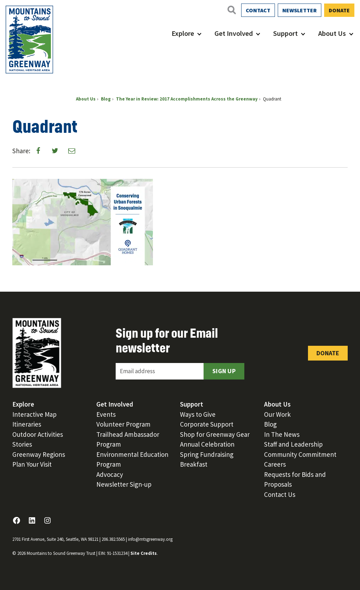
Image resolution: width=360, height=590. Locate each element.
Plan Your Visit (32, 464)
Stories (22, 444)
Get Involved (233, 33)
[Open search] (231, 10)
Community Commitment (300, 454)
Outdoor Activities (37, 434)
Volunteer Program (123, 424)
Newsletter (299, 10)
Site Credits (143, 553)
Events (106, 414)
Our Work (277, 414)
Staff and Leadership (293, 444)
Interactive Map (34, 414)
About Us (332, 33)
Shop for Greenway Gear (215, 434)
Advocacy (109, 474)
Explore (183, 33)
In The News (282, 434)
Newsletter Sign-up (124, 484)
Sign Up (224, 371)
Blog (270, 424)
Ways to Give (198, 414)
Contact (258, 10)
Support (285, 33)
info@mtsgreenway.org (150, 539)
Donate (339, 10)
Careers (275, 464)
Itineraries (26, 424)
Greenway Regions (38, 454)
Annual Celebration (207, 444)
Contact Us (279, 494)
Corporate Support (206, 424)
